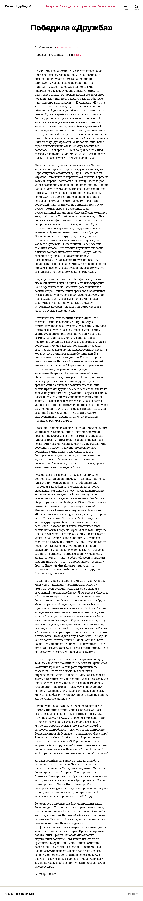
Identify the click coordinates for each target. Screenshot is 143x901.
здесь (77, 55)
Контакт (112, 6)
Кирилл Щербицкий (19, 6)
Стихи (92, 6)
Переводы (65, 6)
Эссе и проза (80, 6)
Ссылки (102, 6)
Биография (52, 6)
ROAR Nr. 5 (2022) (68, 47)
